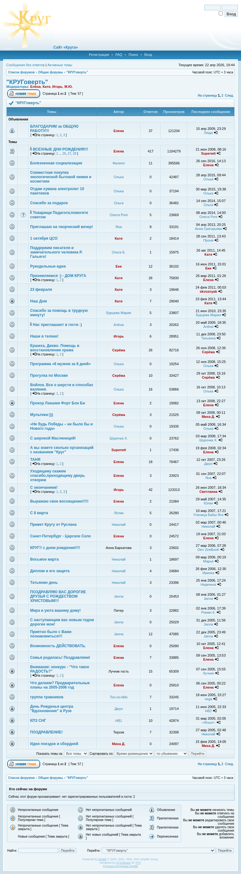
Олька (119, 177)
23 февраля (41, 289)
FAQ (118, 54)
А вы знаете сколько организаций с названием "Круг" (62, 449)
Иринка (208, 573)
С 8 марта (39, 513)
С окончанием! (43, 487)
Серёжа (118, 350)
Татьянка (208, 338)
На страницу (207, 95)
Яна (118, 227)
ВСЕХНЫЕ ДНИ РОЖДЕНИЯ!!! (60, 149)
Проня (208, 240)
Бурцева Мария (118, 313)
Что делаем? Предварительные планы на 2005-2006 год (60, 685)
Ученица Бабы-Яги (208, 515)
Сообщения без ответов (25, 65)
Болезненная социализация (56, 163)
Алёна (119, 325)
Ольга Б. (119, 252)
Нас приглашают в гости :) (57, 324)
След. (229, 95)
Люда (208, 133)
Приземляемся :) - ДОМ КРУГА (58, 276)
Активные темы (59, 65)
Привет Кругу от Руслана (53, 524)
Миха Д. (208, 416)
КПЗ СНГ (38, 720)
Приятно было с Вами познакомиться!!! (51, 634)
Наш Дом (38, 301)
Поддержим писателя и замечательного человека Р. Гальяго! (56, 252)
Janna (118, 596)
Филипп (119, 163)
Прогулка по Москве (49, 375)
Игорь (57, 86)
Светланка (208, 491)
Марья (208, 561)
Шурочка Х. (119, 438)
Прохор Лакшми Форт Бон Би (57, 403)
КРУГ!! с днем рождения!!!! (55, 548)
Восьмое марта (44, 559)
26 (64, 153)
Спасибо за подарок (49, 203)
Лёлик (119, 513)
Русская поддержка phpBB (120, 866)
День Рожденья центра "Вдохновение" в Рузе (51, 708)
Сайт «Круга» (65, 47)
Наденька (208, 584)
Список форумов (21, 72)
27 (69, 153)
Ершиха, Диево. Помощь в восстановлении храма (54, 348)
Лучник (208, 673)
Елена (35, 86)
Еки (118, 266)
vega (208, 699)
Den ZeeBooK (208, 550)
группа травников (46, 697)
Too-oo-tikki (118, 697)
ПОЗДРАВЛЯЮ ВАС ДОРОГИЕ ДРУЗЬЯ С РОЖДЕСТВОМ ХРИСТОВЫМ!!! (58, 596)
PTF (138, 862)
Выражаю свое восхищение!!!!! (59, 501)
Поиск (133, 54)
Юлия (208, 503)
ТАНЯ (35, 459)
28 (74, 153)
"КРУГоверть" (77, 72)
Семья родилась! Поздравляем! (60, 657)
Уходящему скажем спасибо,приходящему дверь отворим (57, 475)
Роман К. (208, 612)
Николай (119, 524)
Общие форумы (50, 72)
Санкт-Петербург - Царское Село (60, 536)
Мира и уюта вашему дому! (55, 610)
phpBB (102, 859)
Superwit (208, 153)
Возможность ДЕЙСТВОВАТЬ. (58, 646)
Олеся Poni (119, 215)
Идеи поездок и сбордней (54, 744)
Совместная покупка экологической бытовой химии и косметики (60, 177)
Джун (208, 464)
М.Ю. (68, 86)
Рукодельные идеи (48, 266)
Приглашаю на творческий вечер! (61, 227)
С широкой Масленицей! (53, 438)
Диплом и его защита (49, 571)
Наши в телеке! (44, 336)
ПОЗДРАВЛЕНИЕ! (46, 732)
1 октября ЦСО (44, 238)
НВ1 (118, 720)
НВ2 (208, 711)
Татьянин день (44, 582)
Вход (148, 54)
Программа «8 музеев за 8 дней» (60, 364)
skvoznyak (208, 291)
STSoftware (123, 862)
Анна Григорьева (208, 229)
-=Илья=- (208, 722)
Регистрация (99, 54)
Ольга (118, 203)
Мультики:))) (41, 415)
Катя (47, 86)
